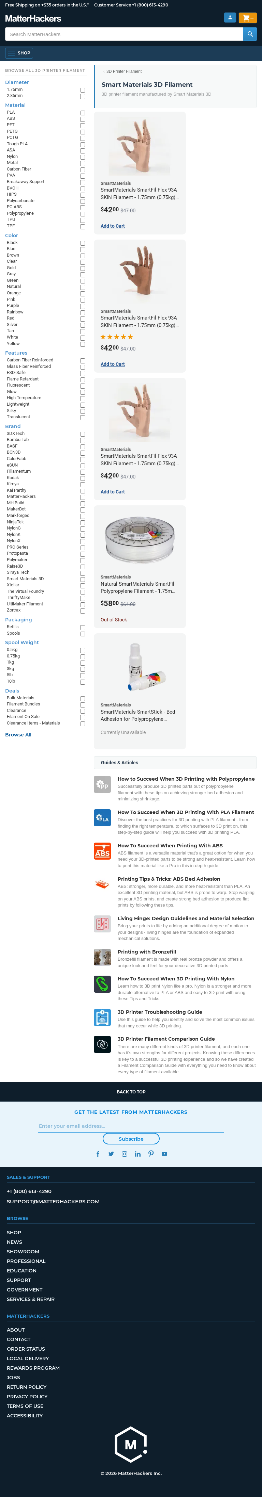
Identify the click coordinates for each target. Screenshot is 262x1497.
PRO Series (18, 547)
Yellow (13, 343)
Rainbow (15, 311)
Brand (13, 426)
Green (12, 280)
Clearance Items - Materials (33, 723)
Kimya (13, 483)
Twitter (111, 1154)
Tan (10, 330)
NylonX (13, 540)
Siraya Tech (18, 572)
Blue (11, 248)
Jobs (13, 1377)
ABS (11, 118)
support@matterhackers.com (53, 1201)
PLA (11, 112)
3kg (10, 668)
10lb (11, 681)
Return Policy (26, 1387)
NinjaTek (15, 521)
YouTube (164, 1154)
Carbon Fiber (19, 169)
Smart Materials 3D (25, 578)
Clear (12, 261)
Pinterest (151, 1154)
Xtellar (13, 584)
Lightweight (18, 404)
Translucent (18, 416)
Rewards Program (33, 1368)
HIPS (12, 194)
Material (15, 105)
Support (19, 1280)
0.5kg (12, 649)
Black (12, 242)
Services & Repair (31, 1299)
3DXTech (16, 433)
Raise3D (15, 566)
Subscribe (131, 1139)
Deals (12, 691)
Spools (13, 633)
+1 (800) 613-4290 (150, 4)
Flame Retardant (23, 378)
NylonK (13, 534)
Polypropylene (20, 213)
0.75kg (13, 655)
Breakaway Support (25, 181)
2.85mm (15, 95)
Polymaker (17, 559)
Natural (14, 286)
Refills (13, 626)
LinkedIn (138, 1154)
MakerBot (16, 508)
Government (24, 1290)
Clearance (16, 710)
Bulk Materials (20, 697)
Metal (12, 162)
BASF (12, 446)
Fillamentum (19, 471)
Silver (12, 324)
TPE (11, 225)
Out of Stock (114, 619)
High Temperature (24, 397)
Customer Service (112, 4)
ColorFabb (16, 458)
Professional (26, 1261)
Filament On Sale (23, 716)
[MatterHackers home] (131, 1445)
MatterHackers (21, 496)
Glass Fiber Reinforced (29, 366)
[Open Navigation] (19, 53)
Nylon (12, 156)
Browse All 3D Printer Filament (45, 70)
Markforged (18, 515)
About (16, 1330)
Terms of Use (25, 1406)
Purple (13, 305)
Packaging (18, 620)
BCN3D (14, 452)
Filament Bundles (23, 703)
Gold (11, 267)
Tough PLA (17, 143)
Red (10, 318)
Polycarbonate (20, 200)
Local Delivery (28, 1358)
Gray (11, 273)
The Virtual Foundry (25, 591)
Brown (13, 255)
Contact (18, 1339)
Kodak (13, 477)
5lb (10, 674)
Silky (11, 410)
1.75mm (15, 89)
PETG (12, 131)
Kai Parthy (16, 490)
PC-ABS (14, 206)
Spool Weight (22, 642)
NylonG (14, 528)
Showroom (23, 1252)
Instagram (124, 1154)
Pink (11, 299)
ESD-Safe (16, 372)
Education (22, 1271)
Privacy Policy (27, 1397)
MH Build (15, 502)
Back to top (131, 1091)
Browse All (18, 735)
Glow (12, 391)
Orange (14, 292)
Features (16, 353)
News (14, 1242)
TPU (11, 219)
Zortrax (13, 610)
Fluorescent (18, 385)
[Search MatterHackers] (250, 34)
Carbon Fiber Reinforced (30, 359)
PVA (11, 175)
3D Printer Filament (124, 71)
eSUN (12, 465)
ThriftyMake (18, 597)
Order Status (26, 1349)
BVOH (12, 188)
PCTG (12, 137)
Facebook (98, 1154)
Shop (14, 1233)
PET (11, 124)
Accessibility (25, 1416)
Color (11, 235)
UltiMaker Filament (25, 603)
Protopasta (17, 553)
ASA (11, 149)
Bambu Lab (18, 439)
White (12, 337)
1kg (10, 662)
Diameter (17, 82)
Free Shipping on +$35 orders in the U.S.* (47, 4)
